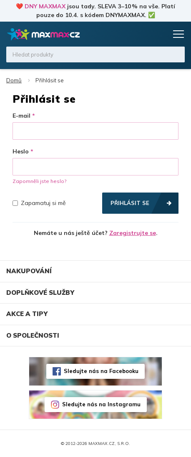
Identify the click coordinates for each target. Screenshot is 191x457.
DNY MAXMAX (45, 6)
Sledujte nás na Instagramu (101, 404)
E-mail (21, 115)
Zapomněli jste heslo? (39, 181)
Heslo (21, 151)
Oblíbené (144, 34)
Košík (159, 34)
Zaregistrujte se (132, 233)
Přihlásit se (130, 203)
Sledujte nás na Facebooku (101, 371)
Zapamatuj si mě (39, 203)
